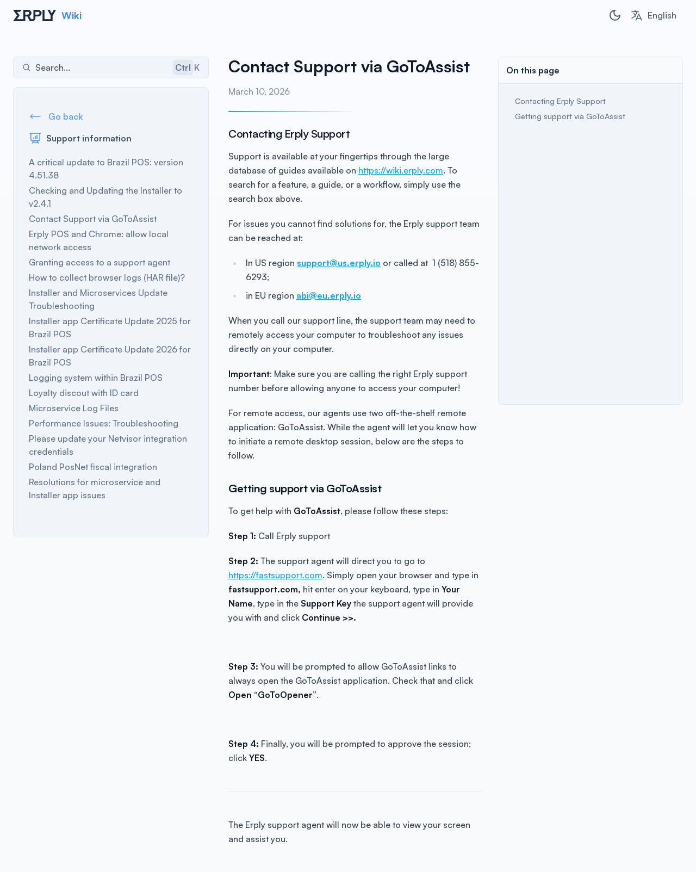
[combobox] (653, 15)
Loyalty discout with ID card (84, 392)
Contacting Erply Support (561, 101)
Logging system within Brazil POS (96, 377)
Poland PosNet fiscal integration (93, 466)
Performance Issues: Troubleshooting (103, 423)
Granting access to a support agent (99, 262)
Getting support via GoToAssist (570, 116)
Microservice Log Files (74, 408)
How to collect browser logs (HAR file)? (107, 277)
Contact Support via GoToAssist (93, 218)
